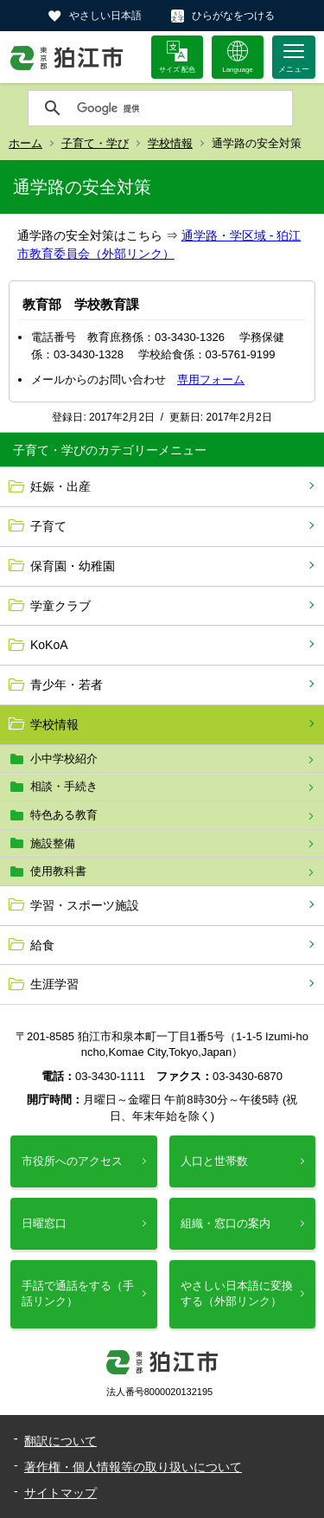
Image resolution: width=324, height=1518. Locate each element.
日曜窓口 (44, 1223)
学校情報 (170, 143)
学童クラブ (60, 606)
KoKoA (49, 645)
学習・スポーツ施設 (84, 905)
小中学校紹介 (64, 758)
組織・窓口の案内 (225, 1223)
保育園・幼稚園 (72, 566)
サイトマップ (60, 1493)
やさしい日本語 (105, 16)
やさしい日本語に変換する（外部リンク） (237, 1293)
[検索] (180, 108)
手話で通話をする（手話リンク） (78, 1293)
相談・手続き (64, 786)
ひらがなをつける (233, 16)
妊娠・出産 (60, 486)
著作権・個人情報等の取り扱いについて (133, 1467)
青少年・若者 (66, 684)
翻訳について (60, 1441)
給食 (42, 945)
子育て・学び (95, 143)
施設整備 (52, 843)
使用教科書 (58, 871)
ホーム (25, 143)
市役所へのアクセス (72, 1161)
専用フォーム (211, 379)
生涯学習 (54, 984)
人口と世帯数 (214, 1161)
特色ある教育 (64, 814)
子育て (48, 526)
